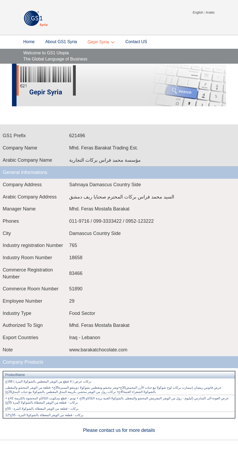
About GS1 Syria (61, 41)
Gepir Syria (98, 42)
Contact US (136, 41)
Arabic (210, 12)
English (198, 12)
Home (29, 41)
